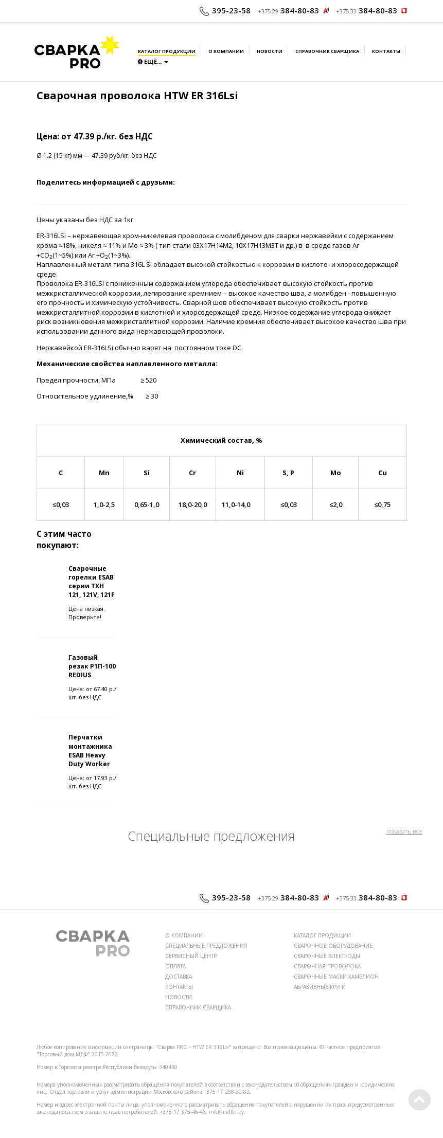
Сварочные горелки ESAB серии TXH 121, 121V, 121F (91, 581)
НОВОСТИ (178, 997)
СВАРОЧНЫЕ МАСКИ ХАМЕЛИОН (336, 976)
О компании (226, 51)
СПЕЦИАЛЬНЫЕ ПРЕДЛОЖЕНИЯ (206, 945)
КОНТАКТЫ (179, 986)
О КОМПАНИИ (184, 935)
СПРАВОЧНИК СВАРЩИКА (198, 1007)
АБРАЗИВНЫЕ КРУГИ (320, 986)
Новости (269, 51)
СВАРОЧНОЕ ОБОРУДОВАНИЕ (333, 945)
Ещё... (153, 61)
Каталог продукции (167, 51)
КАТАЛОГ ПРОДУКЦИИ (322, 935)
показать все (404, 831)
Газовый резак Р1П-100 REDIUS (92, 666)
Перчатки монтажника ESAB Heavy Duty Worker (90, 750)
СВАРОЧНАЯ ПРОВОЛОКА (327, 966)
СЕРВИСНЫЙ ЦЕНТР (191, 956)
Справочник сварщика (327, 51)
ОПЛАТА (175, 966)
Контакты (386, 51)
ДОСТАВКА (178, 976)
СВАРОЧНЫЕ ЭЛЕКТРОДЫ (327, 956)
